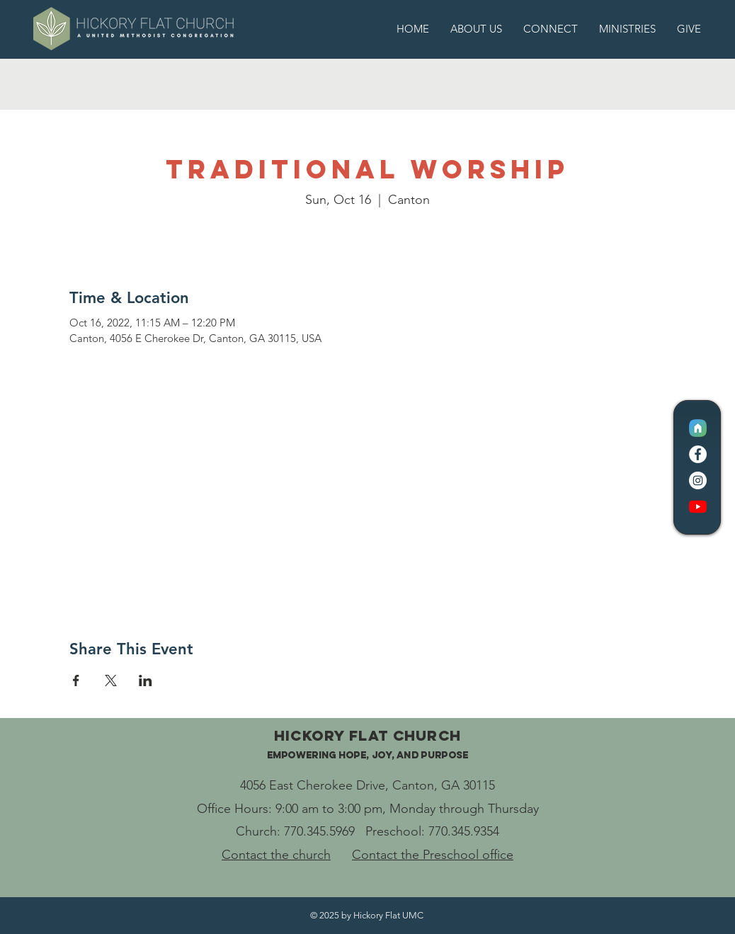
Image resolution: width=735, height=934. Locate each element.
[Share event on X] (111, 680)
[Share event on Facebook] (76, 680)
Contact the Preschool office (432, 854)
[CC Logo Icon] (698, 428)
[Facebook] (698, 454)
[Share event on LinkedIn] (145, 680)
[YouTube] (698, 507)
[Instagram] (698, 480)
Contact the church (276, 854)
